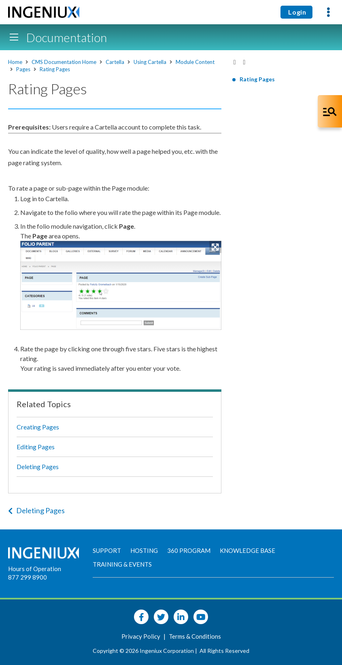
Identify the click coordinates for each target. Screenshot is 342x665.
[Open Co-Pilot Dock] (330, 111)
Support (107, 550)
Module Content (195, 62)
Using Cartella (150, 62)
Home (15, 62)
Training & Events (122, 564)
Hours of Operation (34, 568)
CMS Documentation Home (64, 62)
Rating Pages (55, 69)
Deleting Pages (38, 466)
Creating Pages (38, 427)
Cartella (115, 62)
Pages (23, 69)
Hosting (144, 550)
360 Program (188, 550)
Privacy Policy (141, 636)
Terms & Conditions (195, 636)
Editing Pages (36, 446)
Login (296, 12)
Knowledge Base (247, 550)
